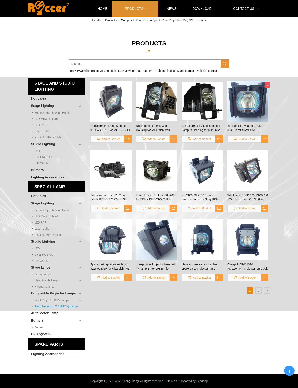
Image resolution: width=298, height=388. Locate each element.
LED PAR (40, 125)
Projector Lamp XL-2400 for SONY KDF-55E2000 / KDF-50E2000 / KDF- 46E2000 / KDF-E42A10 (108, 197)
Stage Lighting (42, 106)
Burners (37, 170)
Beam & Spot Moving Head (51, 112)
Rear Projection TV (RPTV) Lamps (56, 306)
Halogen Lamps (44, 286)
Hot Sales (38, 98)
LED (37, 151)
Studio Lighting (43, 144)
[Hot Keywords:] (225, 64)
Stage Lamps (185, 70)
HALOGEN (41, 163)
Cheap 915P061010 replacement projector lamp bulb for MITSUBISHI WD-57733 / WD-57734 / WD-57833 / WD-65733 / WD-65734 (247, 267)
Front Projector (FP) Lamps (51, 300)
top (289, 370)
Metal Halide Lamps (47, 280)
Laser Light (41, 131)
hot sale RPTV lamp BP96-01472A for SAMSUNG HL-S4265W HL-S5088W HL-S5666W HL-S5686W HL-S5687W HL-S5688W (244, 128)
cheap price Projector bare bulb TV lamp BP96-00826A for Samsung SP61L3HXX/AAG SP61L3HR (156, 267)
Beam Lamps (42, 274)
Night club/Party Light (48, 137)
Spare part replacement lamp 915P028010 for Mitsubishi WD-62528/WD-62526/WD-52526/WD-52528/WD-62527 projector (110, 267)
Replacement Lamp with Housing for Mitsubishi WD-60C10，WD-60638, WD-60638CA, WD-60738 (153, 128)
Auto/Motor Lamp (44, 313)
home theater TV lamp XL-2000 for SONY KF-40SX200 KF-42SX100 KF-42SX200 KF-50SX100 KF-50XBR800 (156, 197)
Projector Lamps (206, 70)
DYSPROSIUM (44, 157)
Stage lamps (40, 267)
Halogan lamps (165, 70)
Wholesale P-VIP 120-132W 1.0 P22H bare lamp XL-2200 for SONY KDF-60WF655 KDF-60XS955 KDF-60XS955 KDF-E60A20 (247, 197)
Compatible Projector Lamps (53, 293)
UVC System (41, 334)
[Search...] (145, 64)
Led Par (148, 70)
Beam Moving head (103, 70)
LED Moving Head (129, 70)
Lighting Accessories (47, 177)
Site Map (171, 381)
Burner (38, 327)
